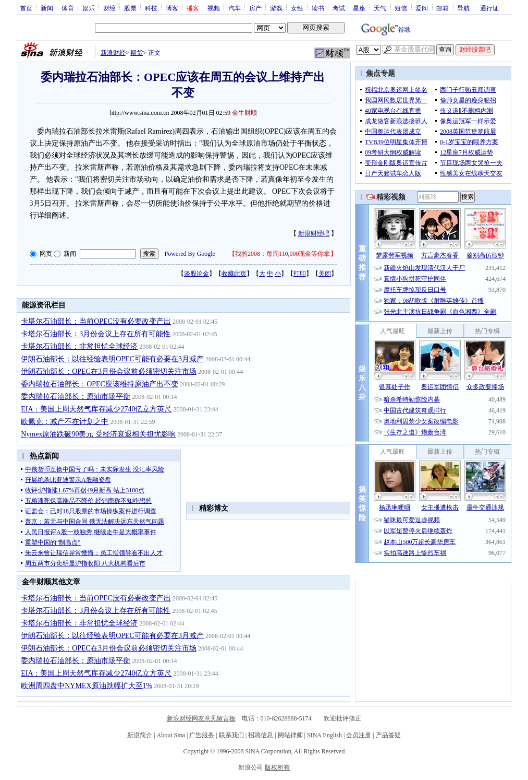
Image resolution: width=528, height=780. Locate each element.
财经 (109, 8)
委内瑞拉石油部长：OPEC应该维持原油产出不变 (99, 384)
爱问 (421, 8)
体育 (68, 8)
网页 (46, 253)
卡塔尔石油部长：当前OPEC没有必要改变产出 (96, 321)
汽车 (234, 8)
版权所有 (277, 767)
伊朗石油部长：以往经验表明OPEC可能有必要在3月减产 (112, 359)
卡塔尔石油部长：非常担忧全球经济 (79, 346)
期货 (136, 52)
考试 (339, 8)
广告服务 (201, 735)
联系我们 (231, 735)
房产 (255, 8)
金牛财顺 (244, 112)
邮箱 (442, 8)
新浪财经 (113, 52)
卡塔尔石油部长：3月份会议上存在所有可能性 (95, 334)
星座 (359, 8)
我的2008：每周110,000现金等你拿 (282, 253)
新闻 (47, 8)
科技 (151, 8)
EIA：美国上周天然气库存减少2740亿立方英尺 (96, 409)
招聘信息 (260, 735)
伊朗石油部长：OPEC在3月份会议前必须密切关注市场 (109, 371)
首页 (26, 8)
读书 (318, 8)
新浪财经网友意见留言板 (201, 718)
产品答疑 (388, 735)
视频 (213, 8)
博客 (172, 8)
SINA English (324, 735)
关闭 (324, 273)
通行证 (489, 8)
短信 (401, 8)
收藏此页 (234, 273)
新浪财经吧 (313, 233)
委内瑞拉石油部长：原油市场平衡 (75, 396)
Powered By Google (190, 253)
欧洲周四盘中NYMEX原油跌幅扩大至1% (86, 686)
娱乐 (88, 8)
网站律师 (290, 735)
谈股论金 (196, 273)
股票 (130, 8)
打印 (299, 273)
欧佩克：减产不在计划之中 (64, 422)
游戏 (276, 8)
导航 (463, 8)
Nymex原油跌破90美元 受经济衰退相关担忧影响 (98, 434)
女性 (297, 8)
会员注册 (358, 735)
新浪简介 (139, 735)
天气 (380, 8)
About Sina (171, 735)
